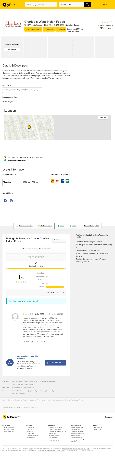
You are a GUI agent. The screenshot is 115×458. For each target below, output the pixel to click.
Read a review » (105, 25)
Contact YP (30, 427)
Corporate (30, 433)
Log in (104, 5)
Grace (32, 90)
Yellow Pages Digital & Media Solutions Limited (76, 449)
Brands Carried (8, 86)
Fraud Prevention (9, 431)
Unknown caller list (76, 438)
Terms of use (31, 438)
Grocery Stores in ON (30, 382)
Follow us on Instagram (78, 433)
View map (103, 117)
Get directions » (72, 25)
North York (30, 387)
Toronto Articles (54, 435)
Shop (54, 440)
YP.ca (30, 449)
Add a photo (12, 49)
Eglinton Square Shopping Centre (40, 391)
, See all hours (73, 32)
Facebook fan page (77, 431)
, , (51, 25)
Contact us (109, 417)
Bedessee (6, 90)
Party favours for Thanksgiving (87, 250)
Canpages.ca (97, 429)
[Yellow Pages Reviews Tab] (36, 264)
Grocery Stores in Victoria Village (22, 384)
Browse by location (55, 429)
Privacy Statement (32, 435)
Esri (70, 139)
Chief (27, 90)
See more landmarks (18, 393)
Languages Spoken (9, 97)
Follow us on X (75, 429)
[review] (36, 328)
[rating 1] (103, 22)
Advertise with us (9, 427)
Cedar (22, 90)
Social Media (7, 193)
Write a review (59, 240)
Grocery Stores (17, 382)
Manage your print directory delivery (80, 440)
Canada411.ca (97, 427)
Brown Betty (15, 90)
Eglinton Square (57, 391)
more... (58, 78)
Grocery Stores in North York (48, 382)
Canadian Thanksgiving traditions (88, 242)
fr (111, 5)
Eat (50, 440)
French (5, 102)
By (39, 314)
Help (28, 440)
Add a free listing (9, 429)
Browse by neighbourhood (57, 431)
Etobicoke (15, 387)
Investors (30, 431)
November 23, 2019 (56, 314)
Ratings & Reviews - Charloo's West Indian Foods (27, 240)
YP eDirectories (75, 435)
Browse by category (55, 427)
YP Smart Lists (53, 438)
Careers (29, 429)
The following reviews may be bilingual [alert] (23, 301)
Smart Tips (52, 433)
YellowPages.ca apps (77, 427)
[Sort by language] (60, 292)
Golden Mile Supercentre (20, 391)
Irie (36, 90)
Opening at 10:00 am (75, 29)
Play (59, 440)
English (10, 102)
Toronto (23, 387)
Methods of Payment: (60, 175)
